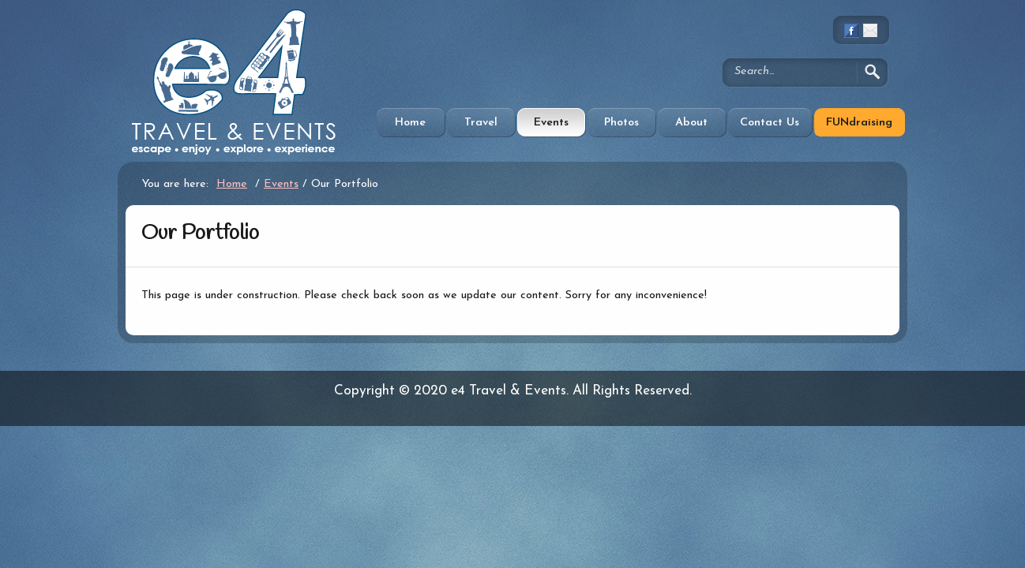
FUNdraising (859, 123)
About (691, 123)
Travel (480, 123)
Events (551, 123)
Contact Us (769, 123)
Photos (621, 123)
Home (410, 123)
